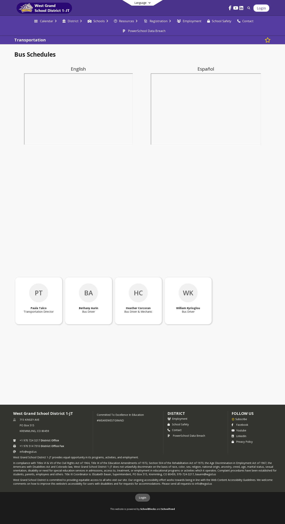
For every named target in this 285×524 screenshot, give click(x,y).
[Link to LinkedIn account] (241, 8)
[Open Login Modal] (261, 8)
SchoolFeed (168, 508)
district (176, 413)
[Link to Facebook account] (230, 8)
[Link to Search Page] (248, 8)
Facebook (240, 425)
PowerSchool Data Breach (186, 435)
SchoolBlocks (148, 508)
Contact (175, 430)
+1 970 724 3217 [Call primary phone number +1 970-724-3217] (30, 440)
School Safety (178, 424)
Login (142, 497)
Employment (177, 418)
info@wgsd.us (28, 451)
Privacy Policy (242, 441)
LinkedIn (239, 436)
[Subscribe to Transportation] (268, 39)
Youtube (239, 430)
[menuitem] (45, 21)
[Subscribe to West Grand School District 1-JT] (239, 419)
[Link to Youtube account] (235, 8)
